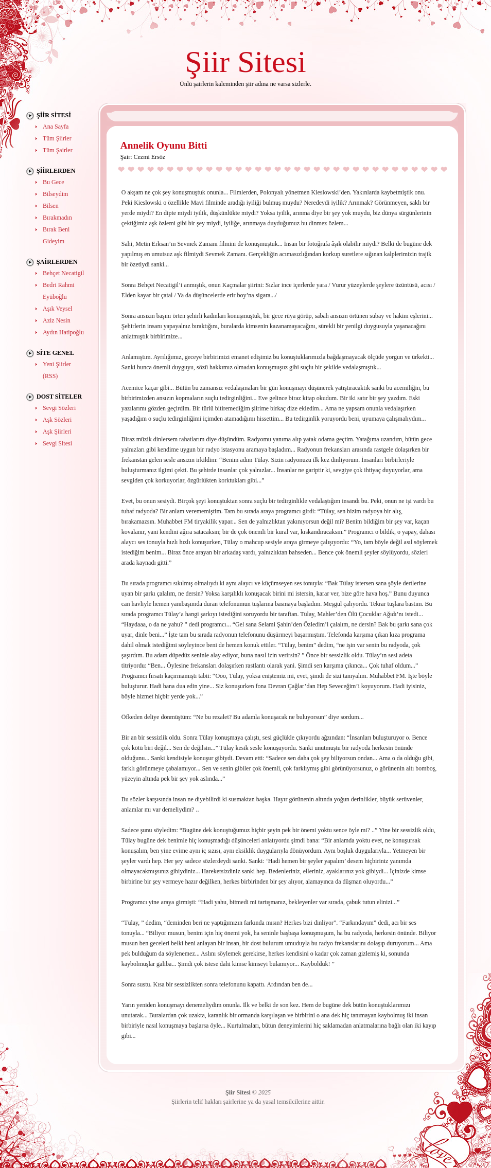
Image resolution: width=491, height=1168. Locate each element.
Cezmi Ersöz (149, 156)
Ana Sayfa (55, 126)
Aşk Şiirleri (57, 431)
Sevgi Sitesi (57, 443)
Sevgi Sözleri (59, 407)
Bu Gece (53, 182)
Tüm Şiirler (57, 138)
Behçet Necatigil (63, 273)
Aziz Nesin (57, 320)
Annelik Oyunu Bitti (163, 145)
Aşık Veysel (57, 308)
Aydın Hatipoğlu (63, 332)
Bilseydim (55, 193)
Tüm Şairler (58, 150)
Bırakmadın (57, 217)
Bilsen (51, 205)
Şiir (207, 61)
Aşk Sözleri (57, 419)
